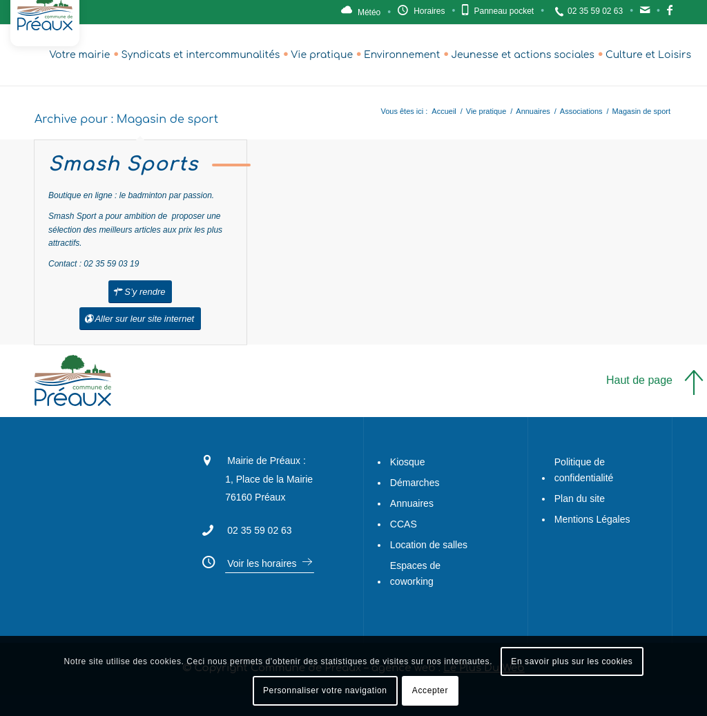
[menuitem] (79, 55)
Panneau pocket (504, 11)
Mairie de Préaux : (266, 460)
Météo (369, 12)
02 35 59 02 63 (595, 11)
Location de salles (428, 544)
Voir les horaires (261, 563)
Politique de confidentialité (584, 469)
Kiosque (407, 461)
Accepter (430, 690)
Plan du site (579, 498)
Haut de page (639, 380)
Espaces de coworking (415, 573)
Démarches (415, 482)
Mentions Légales (592, 519)
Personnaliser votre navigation (325, 690)
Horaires (429, 11)
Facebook (669, 14)
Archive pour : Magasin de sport (126, 119)
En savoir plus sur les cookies (571, 661)
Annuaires (412, 503)
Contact (645, 14)
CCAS (403, 524)
